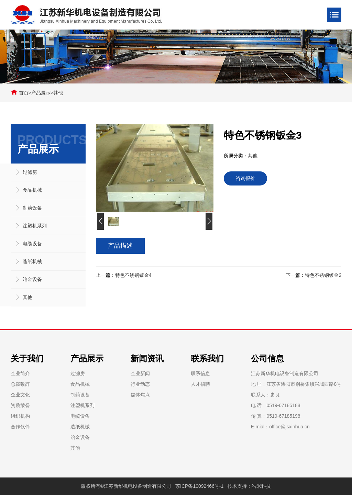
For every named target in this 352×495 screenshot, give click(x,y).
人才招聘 (200, 384)
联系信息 (200, 373)
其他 (58, 92)
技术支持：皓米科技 (249, 486)
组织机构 (20, 416)
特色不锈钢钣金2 (323, 275)
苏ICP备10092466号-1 (199, 486)
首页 (24, 92)
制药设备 (32, 208)
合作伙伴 (20, 426)
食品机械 (32, 190)
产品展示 (41, 92)
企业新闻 (140, 373)
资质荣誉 (20, 405)
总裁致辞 (20, 384)
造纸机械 (32, 261)
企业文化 (20, 394)
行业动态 (140, 384)
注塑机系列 (35, 225)
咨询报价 (245, 178)
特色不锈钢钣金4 (133, 275)
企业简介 (20, 373)
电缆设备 (32, 243)
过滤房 (30, 172)
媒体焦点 (140, 394)
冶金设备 (32, 279)
